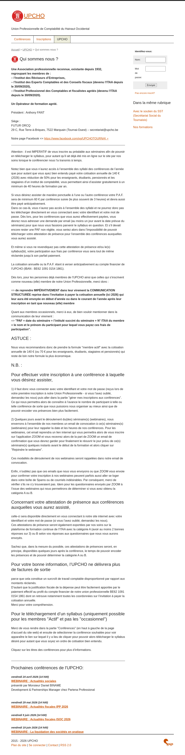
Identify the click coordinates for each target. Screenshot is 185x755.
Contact (53, 745)
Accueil (15, 49)
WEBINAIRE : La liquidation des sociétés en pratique (47, 731)
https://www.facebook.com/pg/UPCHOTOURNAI (75, 138)
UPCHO (28, 15)
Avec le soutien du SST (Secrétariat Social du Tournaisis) (148, 115)
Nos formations (143, 127)
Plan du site (18, 745)
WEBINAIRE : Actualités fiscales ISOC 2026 (40, 719)
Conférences (22, 39)
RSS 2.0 (65, 745)
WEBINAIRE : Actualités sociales (33, 681)
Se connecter (37, 745)
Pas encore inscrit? (145, 93)
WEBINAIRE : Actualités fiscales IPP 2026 (39, 706)
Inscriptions (43, 39)
